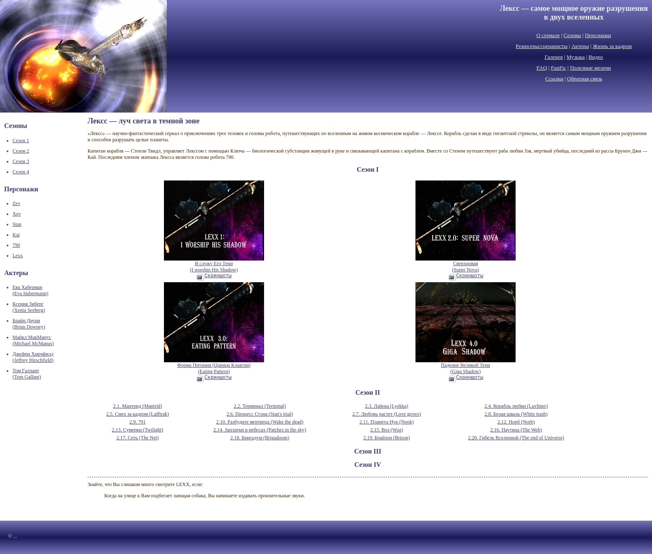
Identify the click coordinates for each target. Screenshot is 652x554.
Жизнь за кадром (612, 46)
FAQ (541, 68)
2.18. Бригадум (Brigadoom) (259, 438)
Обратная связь (584, 78)
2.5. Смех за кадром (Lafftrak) (137, 414)
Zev (16, 203)
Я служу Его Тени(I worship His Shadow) (214, 264)
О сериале (548, 35)
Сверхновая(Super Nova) (465, 264)
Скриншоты (214, 276)
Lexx (18, 255)
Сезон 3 (21, 161)
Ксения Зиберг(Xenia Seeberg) (29, 307)
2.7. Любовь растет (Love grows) (386, 414)
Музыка (575, 57)
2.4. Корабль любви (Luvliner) (515, 406)
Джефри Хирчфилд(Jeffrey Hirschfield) (33, 357)
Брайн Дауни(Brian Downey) (29, 324)
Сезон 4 (21, 172)
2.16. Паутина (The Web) (516, 430)
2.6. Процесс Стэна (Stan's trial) (260, 414)
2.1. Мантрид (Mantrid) (137, 406)
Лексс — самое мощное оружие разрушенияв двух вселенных (574, 12)
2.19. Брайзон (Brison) (386, 438)
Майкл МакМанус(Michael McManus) (33, 340)
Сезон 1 (21, 140)
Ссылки (554, 78)
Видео (596, 57)
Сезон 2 (21, 151)
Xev (17, 214)
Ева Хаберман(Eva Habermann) (30, 290)
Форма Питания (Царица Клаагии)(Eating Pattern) (214, 366)
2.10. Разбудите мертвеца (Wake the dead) (259, 422)
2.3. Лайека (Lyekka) (386, 406)
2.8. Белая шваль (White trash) (516, 414)
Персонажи (598, 35)
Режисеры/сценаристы (541, 46)
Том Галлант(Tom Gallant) (27, 374)
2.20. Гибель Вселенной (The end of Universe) (516, 438)
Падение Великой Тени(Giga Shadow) (465, 366)
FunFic (558, 68)
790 (16, 245)
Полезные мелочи (590, 68)
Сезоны (572, 35)
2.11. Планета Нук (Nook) (387, 422)
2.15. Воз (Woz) (386, 430)
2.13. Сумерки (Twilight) (137, 430)
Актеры (580, 46)
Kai (16, 235)
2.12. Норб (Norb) (515, 422)
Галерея (554, 57)
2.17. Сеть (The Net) (137, 438)
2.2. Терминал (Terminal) (260, 406)
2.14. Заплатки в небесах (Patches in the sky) (260, 430)
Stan (17, 224)
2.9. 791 (137, 422)
